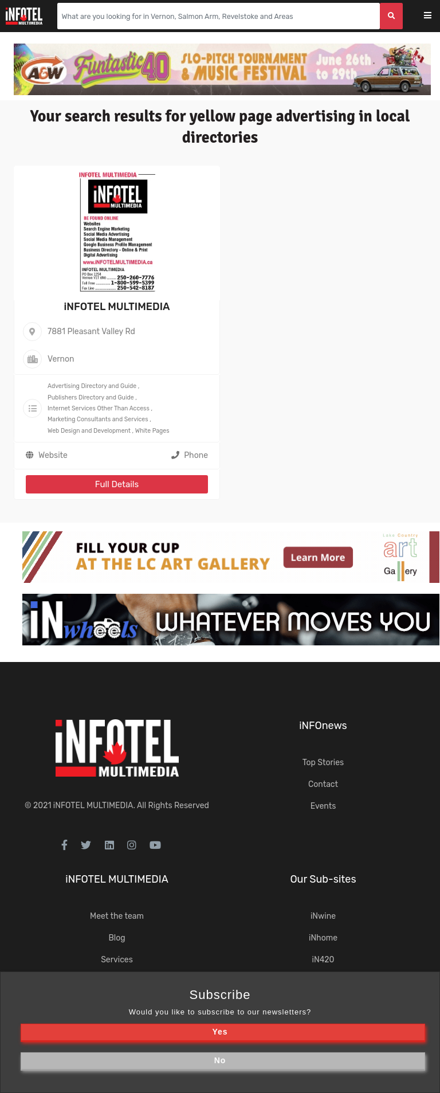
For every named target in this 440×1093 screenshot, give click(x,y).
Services (117, 960)
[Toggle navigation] (435, 16)
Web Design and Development (89, 430)
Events (323, 806)
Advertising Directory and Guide (92, 386)
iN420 (323, 960)
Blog (116, 938)
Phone (189, 455)
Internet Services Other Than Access (99, 408)
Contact (323, 784)
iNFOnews (323, 725)
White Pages (152, 430)
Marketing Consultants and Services (98, 419)
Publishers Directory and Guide (91, 397)
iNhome (323, 938)
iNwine (323, 916)
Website (53, 455)
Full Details (117, 484)
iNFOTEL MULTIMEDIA (117, 306)
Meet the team (117, 916)
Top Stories (323, 762)
